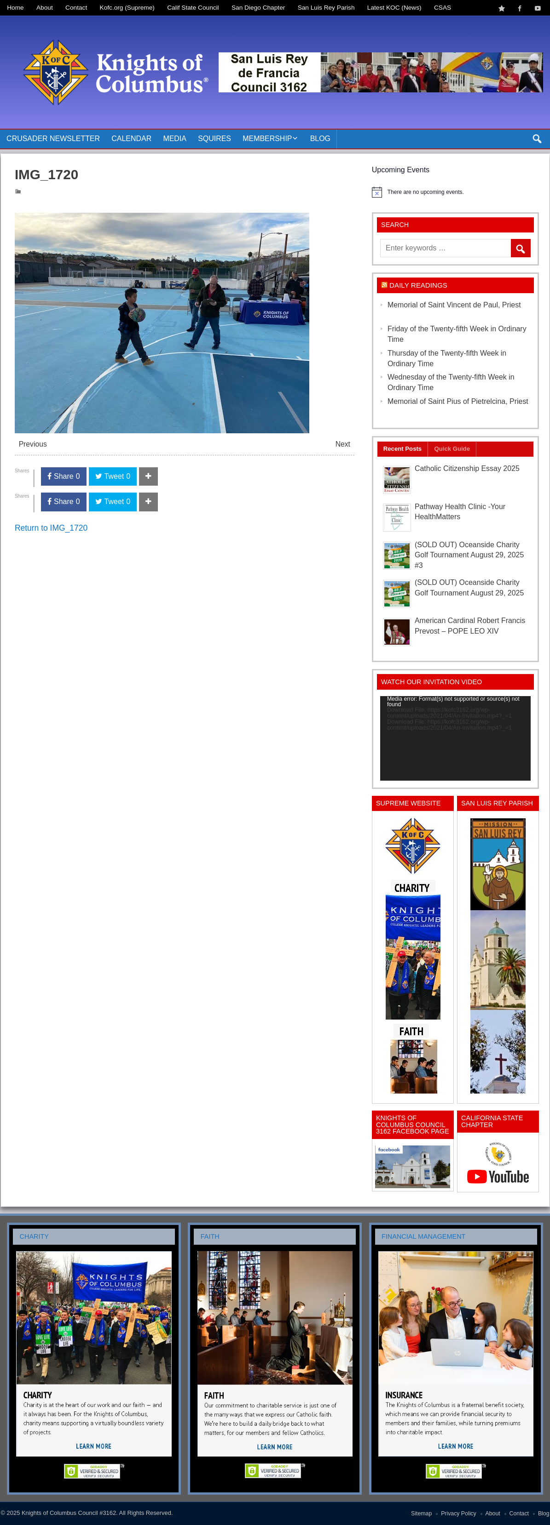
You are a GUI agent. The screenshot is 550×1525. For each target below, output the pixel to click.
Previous (33, 444)
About (44, 7)
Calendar (131, 138)
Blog (320, 138)
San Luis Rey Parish (326, 7)
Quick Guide (452, 448)
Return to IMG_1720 (51, 528)
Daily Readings (418, 285)
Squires (214, 138)
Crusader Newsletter (53, 138)
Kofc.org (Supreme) (127, 7)
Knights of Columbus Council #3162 (69, 1512)
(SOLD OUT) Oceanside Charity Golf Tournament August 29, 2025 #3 (469, 555)
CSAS (442, 7)
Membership (267, 138)
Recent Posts (402, 448)
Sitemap (421, 1513)
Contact (76, 7)
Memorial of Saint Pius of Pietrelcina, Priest (458, 401)
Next (343, 444)
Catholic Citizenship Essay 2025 (467, 468)
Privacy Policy (458, 1513)
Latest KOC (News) (394, 7)
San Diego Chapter (258, 7)
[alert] (455, 192)
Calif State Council (193, 7)
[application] (455, 738)
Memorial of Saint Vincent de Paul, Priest (454, 305)
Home (15, 7)
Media (174, 138)
